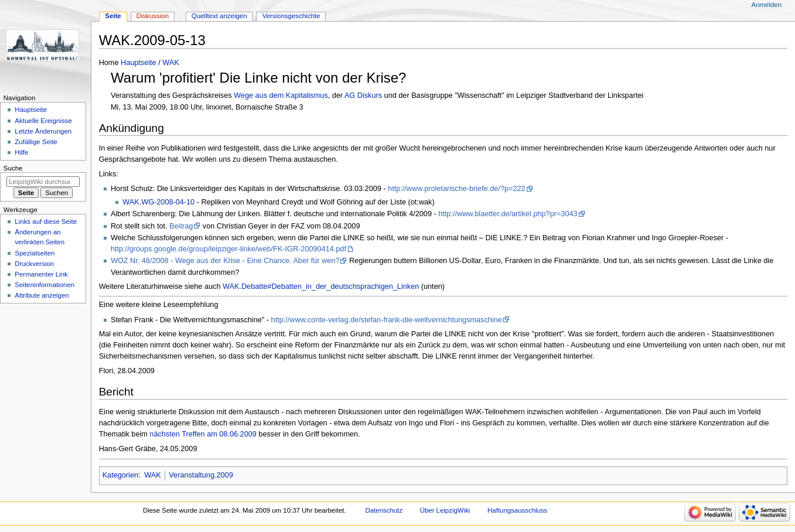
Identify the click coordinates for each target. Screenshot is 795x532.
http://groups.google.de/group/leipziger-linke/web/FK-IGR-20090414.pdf (228, 249)
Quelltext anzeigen (219, 15)
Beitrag (181, 226)
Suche (13, 168)
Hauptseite (138, 63)
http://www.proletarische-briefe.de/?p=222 (457, 189)
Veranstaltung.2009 (201, 475)
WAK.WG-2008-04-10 (158, 202)
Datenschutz (384, 510)
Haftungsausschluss (517, 510)
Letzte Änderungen (43, 131)
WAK (170, 63)
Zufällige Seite (36, 141)
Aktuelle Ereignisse (43, 120)
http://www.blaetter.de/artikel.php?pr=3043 (507, 214)
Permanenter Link (41, 274)
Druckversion (34, 263)
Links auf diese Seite (46, 221)
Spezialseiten (34, 253)
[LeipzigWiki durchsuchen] (43, 181)
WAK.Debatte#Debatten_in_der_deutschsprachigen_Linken (321, 286)
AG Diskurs (363, 95)
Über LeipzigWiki (445, 510)
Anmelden (767, 4)
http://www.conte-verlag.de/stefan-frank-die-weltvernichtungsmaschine (386, 320)
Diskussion (153, 15)
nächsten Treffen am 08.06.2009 (202, 434)
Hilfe (21, 152)
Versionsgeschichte (291, 15)
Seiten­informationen (44, 284)
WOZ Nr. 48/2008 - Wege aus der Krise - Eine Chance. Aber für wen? (225, 261)
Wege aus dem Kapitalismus (281, 95)
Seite (113, 15)
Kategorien (120, 475)
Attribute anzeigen (42, 295)
